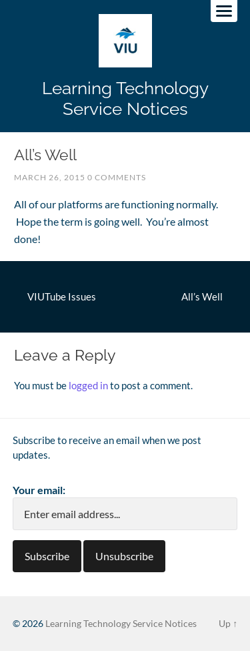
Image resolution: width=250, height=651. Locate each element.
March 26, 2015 (49, 177)
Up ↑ (228, 623)
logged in (88, 385)
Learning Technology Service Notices (125, 98)
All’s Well (202, 296)
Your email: (39, 489)
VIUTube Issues (61, 296)
